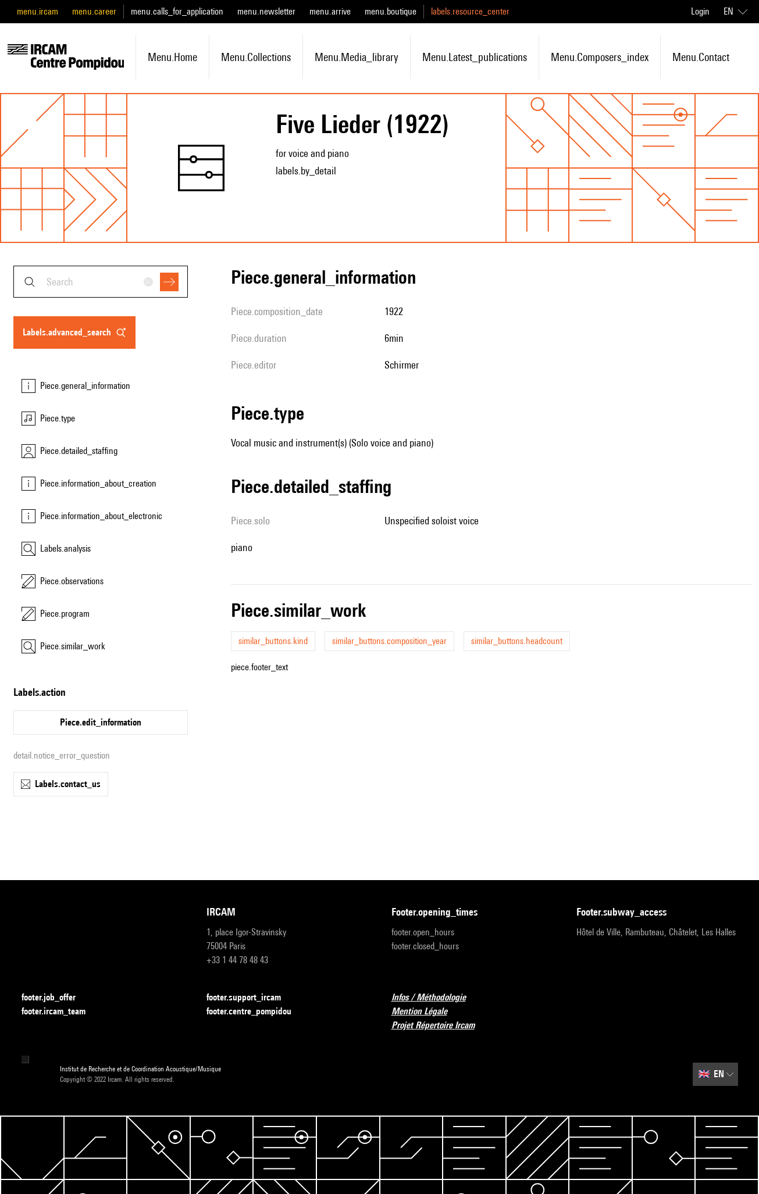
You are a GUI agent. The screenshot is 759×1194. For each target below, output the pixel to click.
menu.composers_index (599, 57)
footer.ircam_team (60, 1012)
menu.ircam (37, 11)
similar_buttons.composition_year (389, 640)
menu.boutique (390, 11)
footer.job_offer (56, 998)
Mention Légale (426, 1012)
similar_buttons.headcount (516, 640)
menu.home (172, 57)
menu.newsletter (266, 11)
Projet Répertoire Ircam (440, 1026)
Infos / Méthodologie (435, 998)
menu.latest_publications (474, 57)
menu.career (94, 11)
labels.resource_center (470, 11)
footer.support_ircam (250, 998)
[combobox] (100, 282)
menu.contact (700, 57)
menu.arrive (330, 11)
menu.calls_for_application (177, 11)
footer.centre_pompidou (255, 1012)
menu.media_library (356, 57)
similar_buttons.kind (273, 640)
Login (700, 11)
